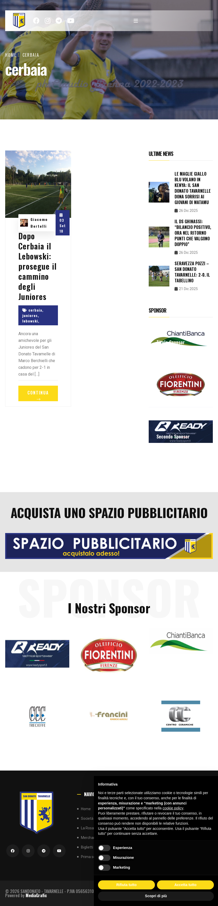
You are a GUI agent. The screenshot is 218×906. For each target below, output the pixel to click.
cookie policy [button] (173, 808)
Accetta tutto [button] (185, 885)
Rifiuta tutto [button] (126, 885)
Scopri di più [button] (156, 896)
